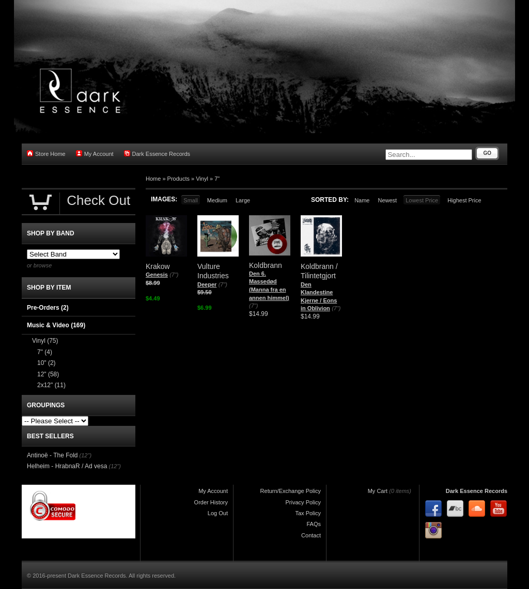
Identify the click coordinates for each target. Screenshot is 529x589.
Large (243, 200)
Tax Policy (308, 513)
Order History (211, 502)
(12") (85, 455)
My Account (95, 153)
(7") (173, 275)
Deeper (206, 284)
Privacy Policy (303, 502)
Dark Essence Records (157, 153)
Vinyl (202, 179)
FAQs (313, 524)
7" (217, 179)
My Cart (378, 491)
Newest (387, 200)
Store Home (46, 153)
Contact (311, 535)
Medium (217, 200)
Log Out (218, 513)
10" (46, 363)
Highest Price (464, 200)
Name (361, 200)
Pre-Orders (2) (48, 307)
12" (48, 374)
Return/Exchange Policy (290, 491)
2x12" (51, 385)
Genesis (157, 275)
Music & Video (56, 325)
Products (178, 179)
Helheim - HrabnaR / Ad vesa (67, 466)
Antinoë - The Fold (52, 455)
